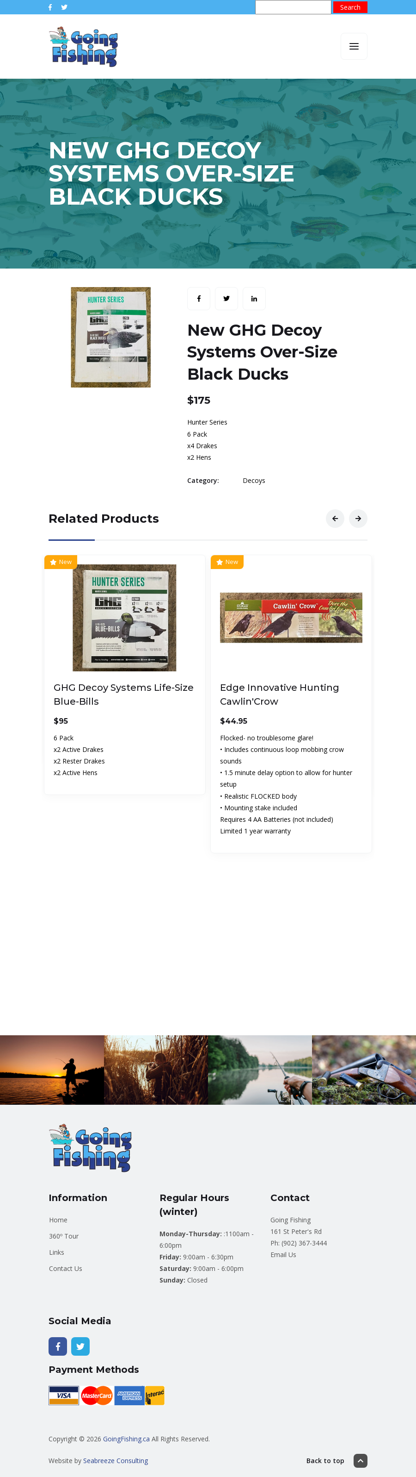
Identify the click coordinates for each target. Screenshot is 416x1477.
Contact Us (65, 1268)
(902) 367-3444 (304, 1243)
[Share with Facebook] (198, 298)
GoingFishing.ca (126, 1438)
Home (58, 1219)
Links (56, 1252)
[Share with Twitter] (226, 298)
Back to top (336, 1461)
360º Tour (64, 1236)
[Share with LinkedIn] (254, 298)
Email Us (283, 1254)
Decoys (254, 480)
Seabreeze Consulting (115, 1460)
